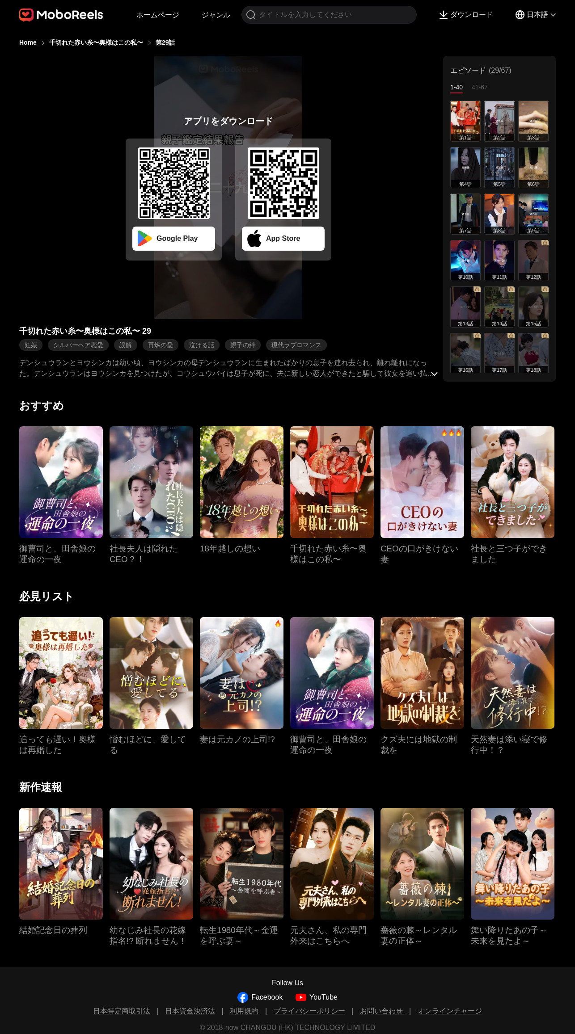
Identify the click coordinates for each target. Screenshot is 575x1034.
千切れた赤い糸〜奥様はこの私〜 (96, 42)
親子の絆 (242, 345)
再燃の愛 (160, 345)
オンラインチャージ (450, 1011)
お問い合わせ (382, 1011)
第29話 (165, 42)
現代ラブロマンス (296, 345)
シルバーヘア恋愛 (78, 345)
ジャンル (216, 15)
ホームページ (157, 15)
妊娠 (31, 345)
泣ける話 (201, 345)
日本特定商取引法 (121, 1011)
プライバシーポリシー (309, 1011)
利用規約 (244, 1011)
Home (28, 42)
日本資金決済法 (190, 1011)
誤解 (125, 345)
